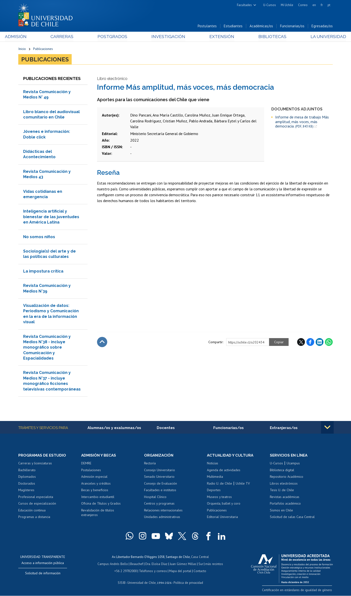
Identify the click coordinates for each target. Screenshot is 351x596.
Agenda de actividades (223, 471)
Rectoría (150, 464)
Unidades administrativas (162, 518)
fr (322, 5)
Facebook (310, 343)
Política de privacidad (187, 583)
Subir (102, 343)
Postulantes (207, 26)
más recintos (213, 564)
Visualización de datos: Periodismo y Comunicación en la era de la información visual (51, 314)
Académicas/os (261, 26)
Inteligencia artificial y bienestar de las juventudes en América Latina (51, 217)
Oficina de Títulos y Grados (101, 504)
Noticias (212, 464)
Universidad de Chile (141, 583)
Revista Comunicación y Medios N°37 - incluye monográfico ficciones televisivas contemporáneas (52, 381)
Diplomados (27, 477)
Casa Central (200, 558)
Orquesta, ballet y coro (223, 504)
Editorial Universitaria (222, 518)
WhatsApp (328, 342)
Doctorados (26, 484)
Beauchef (137, 564)
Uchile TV (243, 484)
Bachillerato (27, 471)
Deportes (214, 491)
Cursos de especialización (37, 504)
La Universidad (314, 36)
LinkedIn (319, 343)
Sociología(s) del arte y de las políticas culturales (49, 255)
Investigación (168, 36)
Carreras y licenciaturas (35, 464)
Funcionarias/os (292, 26)
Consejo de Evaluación (160, 484)
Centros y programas (159, 504)
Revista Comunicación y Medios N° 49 (47, 95)
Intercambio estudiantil (97, 498)
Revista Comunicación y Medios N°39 (47, 289)
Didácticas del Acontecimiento (39, 155)
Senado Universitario (159, 477)
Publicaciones (43, 49)
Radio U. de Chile (219, 484)
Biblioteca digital (282, 471)
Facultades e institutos (160, 491)
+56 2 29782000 (126, 571)
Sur (200, 564)
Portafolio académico (285, 504)
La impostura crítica (43, 272)
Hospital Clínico (155, 498)
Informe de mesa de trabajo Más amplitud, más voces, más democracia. (302, 122)
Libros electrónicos (284, 484)
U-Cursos (269, 5)
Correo (303, 5)
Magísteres (26, 491)
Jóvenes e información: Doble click (46, 135)
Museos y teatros (219, 498)
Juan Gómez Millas (183, 564)
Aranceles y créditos (96, 484)
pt (329, 5)
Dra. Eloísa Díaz (157, 564)
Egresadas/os (322, 26)
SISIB (122, 583)
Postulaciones (91, 471)
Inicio (22, 49)
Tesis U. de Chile (282, 491)
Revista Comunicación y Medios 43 (47, 175)
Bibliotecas (263, 36)
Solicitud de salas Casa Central (292, 518)
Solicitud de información (42, 574)
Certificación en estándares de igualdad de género (298, 591)
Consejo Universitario (159, 471)
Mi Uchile (287, 5)
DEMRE (86, 464)
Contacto (199, 571)
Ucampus (293, 464)
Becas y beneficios (94, 491)
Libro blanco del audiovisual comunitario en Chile (51, 115)
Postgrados (117, 36)
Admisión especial (94, 477)
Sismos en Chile (281, 511)
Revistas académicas (284, 498)
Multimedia (215, 477)
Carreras (70, 36)
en (314, 5)
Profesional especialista (35, 498)
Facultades (244, 5)
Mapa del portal (180, 571)
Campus (104, 564)
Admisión (29, 36)
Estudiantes (233, 26)
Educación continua (32, 511)
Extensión (216, 36)
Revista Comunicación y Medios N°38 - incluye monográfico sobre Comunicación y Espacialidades (47, 348)
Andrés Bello (120, 564)
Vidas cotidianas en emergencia (42, 195)
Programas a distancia (34, 518)
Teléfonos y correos (153, 571)
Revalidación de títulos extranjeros (97, 513)
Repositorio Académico (286, 477)
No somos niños (39, 237)
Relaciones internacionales (163, 511)
